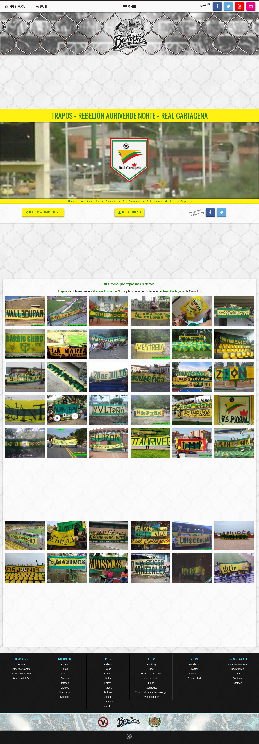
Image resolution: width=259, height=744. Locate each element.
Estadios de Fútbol (151, 673)
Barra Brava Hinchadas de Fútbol (129, 33)
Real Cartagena (131, 201)
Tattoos (65, 683)
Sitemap (237, 683)
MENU (129, 6)
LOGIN (41, 6)
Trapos (65, 678)
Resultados (151, 687)
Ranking (151, 664)
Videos (65, 664)
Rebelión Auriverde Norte (161, 201)
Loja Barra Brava (237, 664)
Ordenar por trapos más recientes (129, 284)
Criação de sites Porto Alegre (151, 692)
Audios (108, 673)
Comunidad (194, 678)
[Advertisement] (129, 82)
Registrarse (237, 668)
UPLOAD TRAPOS (129, 212)
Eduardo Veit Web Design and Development (129, 737)
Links (108, 678)
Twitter (194, 668)
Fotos (65, 668)
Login (237, 673)
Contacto (237, 678)
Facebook (194, 664)
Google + (194, 673)
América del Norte (21, 673)
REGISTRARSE (15, 6)
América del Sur (90, 201)
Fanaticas (64, 692)
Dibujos (65, 687)
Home (71, 201)
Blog (151, 668)
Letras (64, 673)
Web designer (151, 696)
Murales (64, 696)
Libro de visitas (151, 678)
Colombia (111, 201)
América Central (21, 668)
